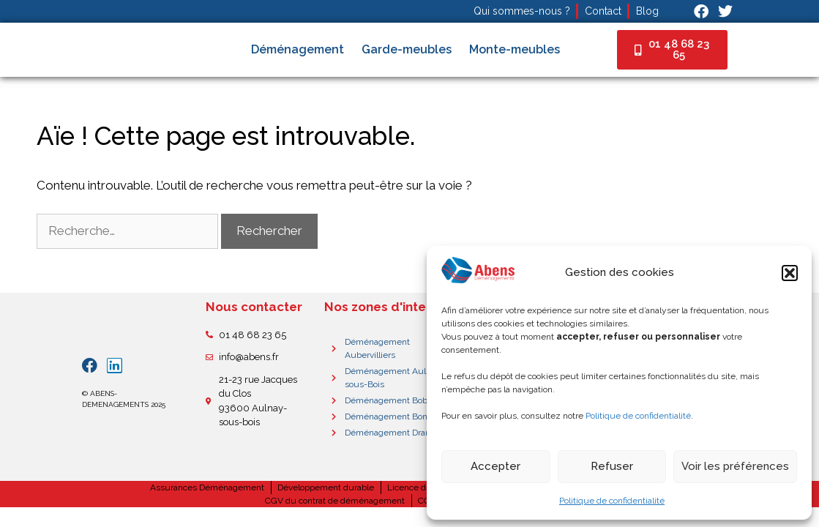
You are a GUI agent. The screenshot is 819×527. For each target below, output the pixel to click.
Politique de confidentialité (638, 416)
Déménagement (297, 49)
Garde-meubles (407, 49)
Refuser (612, 466)
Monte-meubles (514, 49)
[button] (789, 273)
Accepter (495, 466)
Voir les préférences (735, 466)
